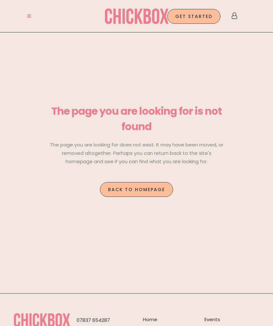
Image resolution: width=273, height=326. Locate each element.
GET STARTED (193, 16)
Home (150, 319)
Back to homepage (136, 189)
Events (212, 319)
